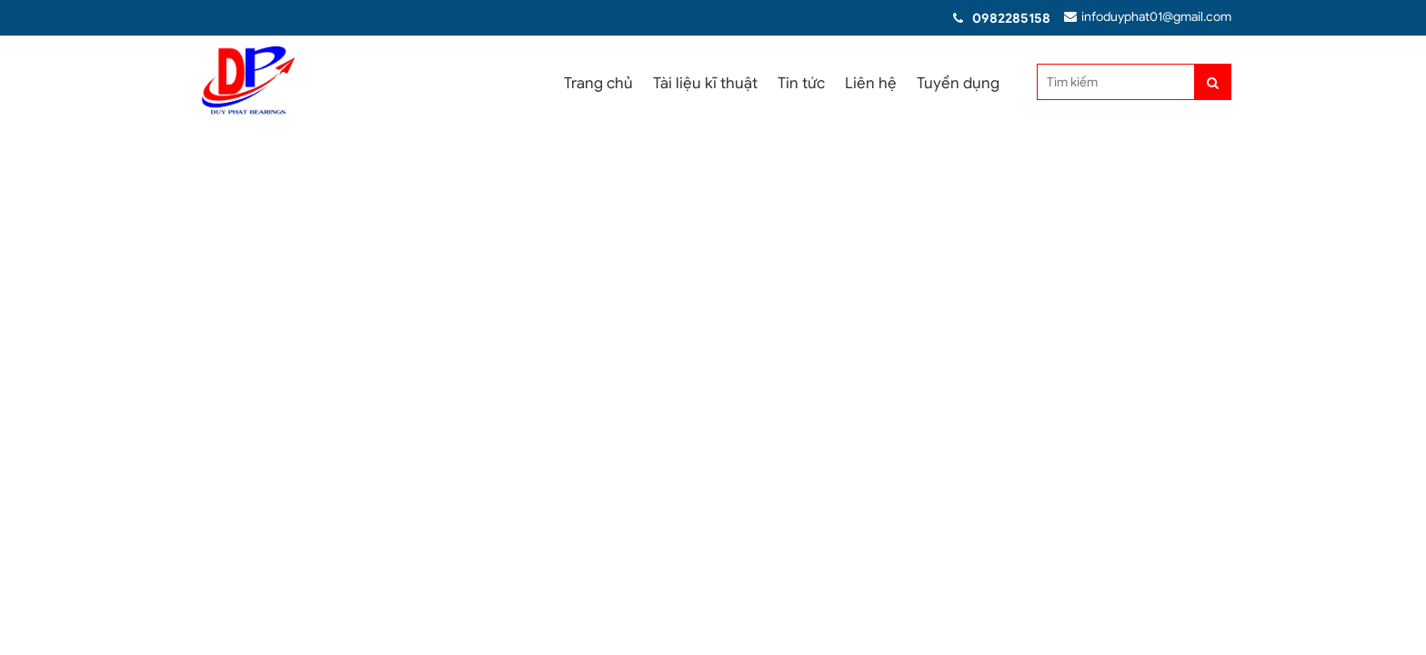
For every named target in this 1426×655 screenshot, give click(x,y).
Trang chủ (598, 83)
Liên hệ (871, 83)
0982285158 (1009, 18)
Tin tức (801, 83)
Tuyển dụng (958, 83)
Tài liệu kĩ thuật (705, 83)
